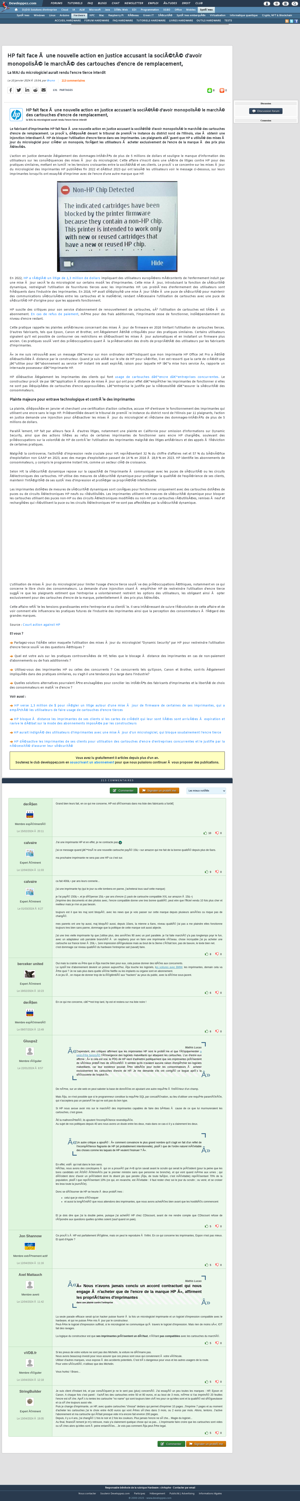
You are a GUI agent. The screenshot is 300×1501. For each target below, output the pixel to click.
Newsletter (133, 3)
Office (178, 9)
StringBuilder (30, 1399)
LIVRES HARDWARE (181, 20)
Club (199, 3)
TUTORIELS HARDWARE (151, 20)
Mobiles (191, 9)
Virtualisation (217, 15)
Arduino (64, 15)
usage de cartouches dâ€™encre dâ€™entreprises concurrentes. (167, 380)
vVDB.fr (30, 1361)
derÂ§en (30, 812)
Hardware (79, 15)
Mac (101, 15)
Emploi (153, 3)
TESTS (228, 20)
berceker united (30, 972)
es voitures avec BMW (169, 975)
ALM (82, 9)
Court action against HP (41, 628)
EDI (134, 9)
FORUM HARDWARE (96, 20)
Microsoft (95, 9)
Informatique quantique (244, 15)
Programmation (150, 9)
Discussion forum (265, 111)
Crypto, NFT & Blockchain (277, 15)
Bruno (51, 83)
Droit (186, 3)
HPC (92, 15)
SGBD (166, 9)
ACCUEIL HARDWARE (68, 20)
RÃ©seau (133, 15)
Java (107, 9)
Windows (39, 15)
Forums (56, 3)
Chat (115, 3)
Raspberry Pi (115, 15)
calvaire (30, 851)
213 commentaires (73, 83)
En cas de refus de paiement (54, 317)
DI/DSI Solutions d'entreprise (39, 9)
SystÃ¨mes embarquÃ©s (191, 15)
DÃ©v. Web (121, 9)
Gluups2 (30, 1049)
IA (73, 9)
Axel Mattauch (30, 1283)
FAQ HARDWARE (123, 20)
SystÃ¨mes (206, 9)
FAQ (90, 3)
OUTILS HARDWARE (208, 20)
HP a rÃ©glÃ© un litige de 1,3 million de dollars (61, 281)
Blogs (102, 3)
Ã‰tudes (170, 3)
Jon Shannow (30, 1244)
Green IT (148, 15)
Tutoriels (75, 3)
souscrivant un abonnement (92, 765)
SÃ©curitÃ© (165, 15)
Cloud (64, 9)
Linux (52, 15)
